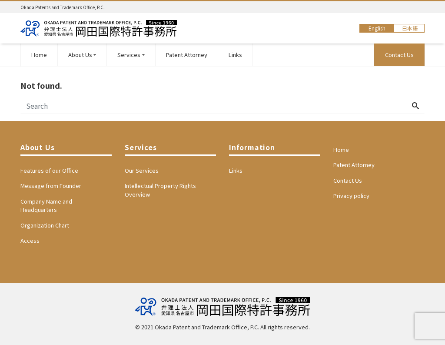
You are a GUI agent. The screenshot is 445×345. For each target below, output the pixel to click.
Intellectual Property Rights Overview (160, 189)
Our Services (142, 170)
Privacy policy (351, 195)
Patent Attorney (186, 54)
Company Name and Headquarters (46, 205)
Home (39, 54)
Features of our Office (49, 170)
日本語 (410, 28)
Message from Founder (50, 185)
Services (128, 54)
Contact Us (399, 54)
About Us (80, 54)
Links (235, 54)
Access (30, 240)
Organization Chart (44, 225)
